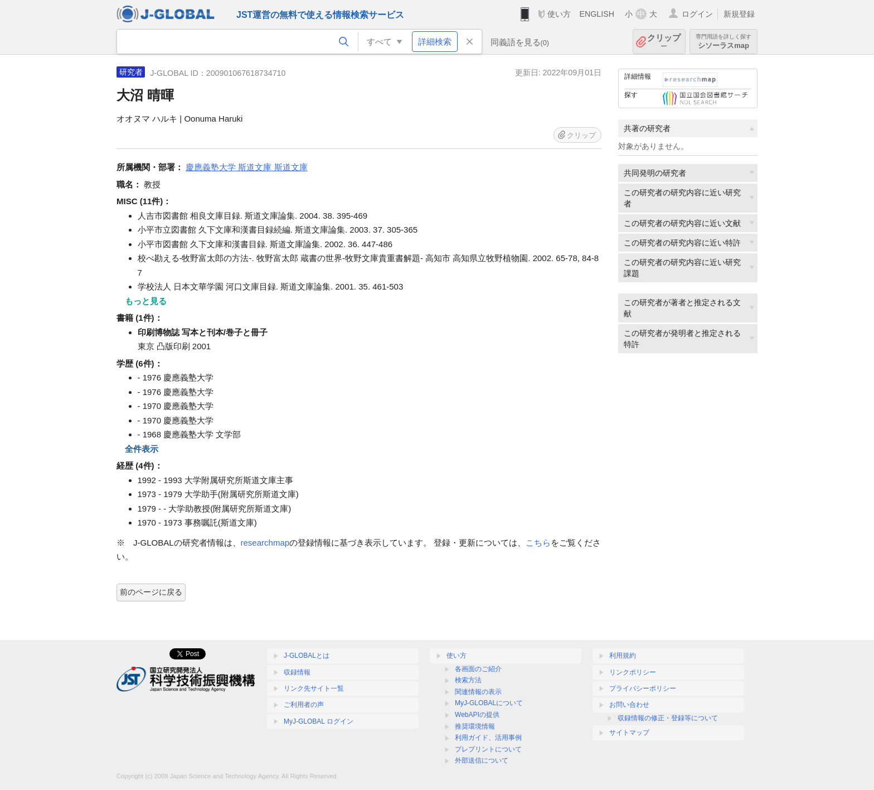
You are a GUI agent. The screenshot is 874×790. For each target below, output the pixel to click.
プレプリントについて (488, 749)
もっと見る (146, 301)
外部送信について (481, 760)
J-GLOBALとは (306, 655)
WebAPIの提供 (477, 715)
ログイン (697, 13)
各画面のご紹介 (478, 669)
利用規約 (622, 655)
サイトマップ (629, 732)
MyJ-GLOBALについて (489, 703)
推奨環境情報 (475, 726)
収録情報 (297, 672)
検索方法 (468, 680)
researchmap (265, 542)
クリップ (664, 41)
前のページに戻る (151, 591)
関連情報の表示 (478, 692)
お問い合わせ (629, 705)
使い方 (559, 13)
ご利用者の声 (304, 705)
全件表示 (141, 449)
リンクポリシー (632, 672)
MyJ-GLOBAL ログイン (318, 721)
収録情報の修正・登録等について (668, 718)
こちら (538, 542)
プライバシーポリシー (642, 688)
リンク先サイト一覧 (314, 688)
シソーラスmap (723, 41)
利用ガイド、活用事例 (488, 737)
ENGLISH (596, 13)
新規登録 (739, 13)
